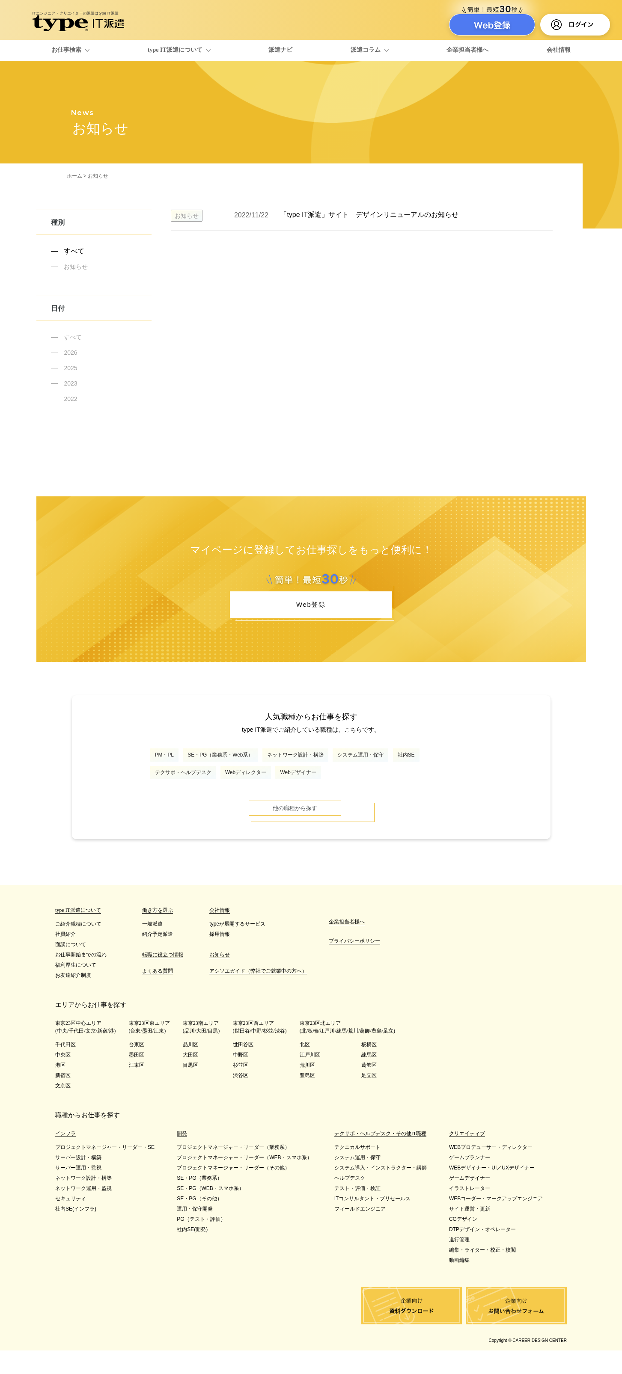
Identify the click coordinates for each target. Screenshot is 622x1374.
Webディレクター (316, 788)
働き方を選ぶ (157, 934)
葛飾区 (369, 1089)
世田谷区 (243, 1068)
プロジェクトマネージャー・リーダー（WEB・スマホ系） (244, 1181)
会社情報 (559, 50)
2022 (70, 398)
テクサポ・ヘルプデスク (234, 788)
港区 (60, 1089)
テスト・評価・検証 (357, 1212)
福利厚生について (75, 988)
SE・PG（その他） (199, 1222)
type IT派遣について (175, 50)
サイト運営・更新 (469, 1232)
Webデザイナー (385, 788)
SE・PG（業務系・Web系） (243, 766)
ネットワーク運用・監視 (83, 1212)
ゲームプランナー (469, 1181)
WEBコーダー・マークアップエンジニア (496, 1222)
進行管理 (459, 1263)
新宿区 (63, 1099)
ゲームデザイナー (469, 1202)
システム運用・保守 (427, 766)
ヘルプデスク (349, 1202)
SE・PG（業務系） (199, 1202)
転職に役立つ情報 (162, 978)
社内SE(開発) (192, 1253)
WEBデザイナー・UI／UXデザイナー (492, 1191)
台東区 (136, 1068)
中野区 (240, 1078)
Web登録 (311, 609)
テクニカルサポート (357, 1171)
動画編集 (459, 1284)
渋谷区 (240, 1099)
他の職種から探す (311, 829)
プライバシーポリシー (354, 964)
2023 (70, 383)
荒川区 (307, 1089)
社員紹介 (65, 958)
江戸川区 (310, 1078)
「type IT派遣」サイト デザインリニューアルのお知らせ (369, 214)
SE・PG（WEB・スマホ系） (210, 1212)
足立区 (369, 1099)
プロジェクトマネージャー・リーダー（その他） (233, 1191)
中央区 (63, 1078)
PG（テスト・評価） (201, 1243)
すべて (74, 251)
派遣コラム (366, 50)
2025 (70, 368)
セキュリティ (70, 1222)
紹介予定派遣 (157, 958)
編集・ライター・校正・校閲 (482, 1273)
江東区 (136, 1089)
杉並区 (240, 1089)
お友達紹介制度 (73, 999)
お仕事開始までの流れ (81, 978)
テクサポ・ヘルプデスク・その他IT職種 (380, 1157)
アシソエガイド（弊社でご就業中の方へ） (258, 994)
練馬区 (369, 1078)
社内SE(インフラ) (75, 1232)
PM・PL (169, 766)
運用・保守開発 (195, 1232)
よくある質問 (157, 994)
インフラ (65, 1157)
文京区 (63, 1109)
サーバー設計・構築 (78, 1181)
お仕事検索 (66, 50)
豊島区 (307, 1099)
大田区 (190, 1078)
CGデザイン (463, 1243)
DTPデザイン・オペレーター (482, 1253)
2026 (70, 352)
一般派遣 (152, 947)
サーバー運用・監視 (78, 1191)
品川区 (190, 1068)
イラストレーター (469, 1212)
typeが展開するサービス (237, 947)
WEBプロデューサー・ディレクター (491, 1171)
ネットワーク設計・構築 (342, 766)
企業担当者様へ (467, 50)
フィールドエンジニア (360, 1232)
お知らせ (76, 266)
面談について (70, 968)
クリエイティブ (467, 1157)
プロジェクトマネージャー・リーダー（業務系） (233, 1171)
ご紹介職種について (78, 947)
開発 (182, 1157)
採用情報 (219, 958)
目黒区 (190, 1089)
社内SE (168, 788)
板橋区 (369, 1068)
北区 (305, 1068)
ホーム (74, 176)
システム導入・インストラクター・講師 (380, 1191)
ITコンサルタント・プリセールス (372, 1222)
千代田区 (65, 1068)
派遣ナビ (280, 50)
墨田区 (136, 1078)
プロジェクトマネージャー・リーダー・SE (105, 1171)
